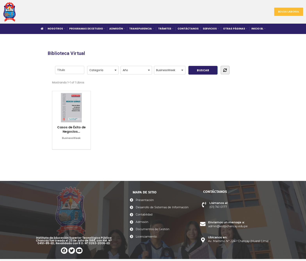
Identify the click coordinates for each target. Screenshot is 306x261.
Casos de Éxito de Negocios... (71, 113)
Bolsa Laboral (288, 11)
